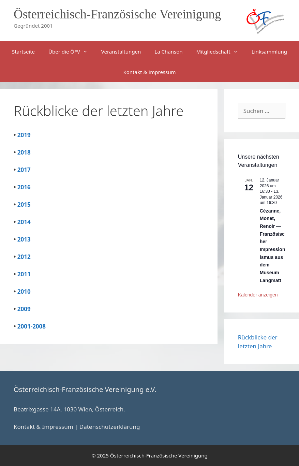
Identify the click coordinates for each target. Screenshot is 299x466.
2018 (24, 152)
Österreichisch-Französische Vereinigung (117, 14)
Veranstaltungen (121, 51)
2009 (24, 309)
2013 (24, 239)
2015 (24, 204)
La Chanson (168, 51)
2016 (24, 187)
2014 (24, 222)
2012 (24, 257)
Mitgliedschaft (220, 51)
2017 (24, 170)
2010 (24, 291)
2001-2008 (31, 326)
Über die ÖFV (71, 51)
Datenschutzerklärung (109, 427)
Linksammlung (269, 51)
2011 (24, 274)
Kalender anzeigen (258, 294)
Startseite (23, 51)
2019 (24, 135)
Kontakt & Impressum (149, 72)
